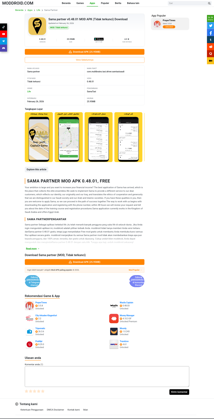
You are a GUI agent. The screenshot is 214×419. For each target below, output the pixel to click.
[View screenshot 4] (128, 137)
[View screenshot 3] (99, 137)
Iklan (85, 402)
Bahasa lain (133, 3)
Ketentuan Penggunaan (32, 402)
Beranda (66, 3)
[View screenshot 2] (69, 137)
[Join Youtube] (3, 34)
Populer (105, 3)
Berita (118, 3)
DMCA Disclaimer (55, 402)
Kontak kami (74, 402)
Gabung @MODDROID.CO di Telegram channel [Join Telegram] (54, 277)
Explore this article (36, 169)
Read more (33, 248)
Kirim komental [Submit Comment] (179, 384)
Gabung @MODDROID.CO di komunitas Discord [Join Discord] (115, 277)
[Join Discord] (110, 416)
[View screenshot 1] (39, 137)
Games (80, 3)
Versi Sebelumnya (84, 60)
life (29, 91)
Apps (92, 3)
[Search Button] (209, 3)
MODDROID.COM (17, 3)
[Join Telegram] (104, 416)
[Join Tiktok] (3, 27)
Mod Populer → (135, 270)
